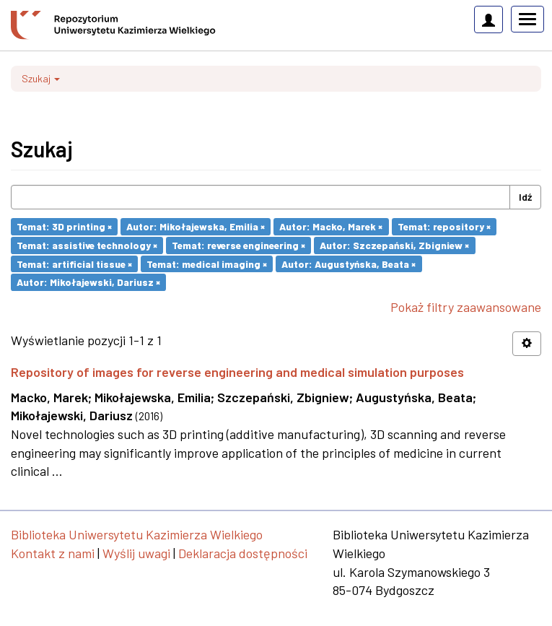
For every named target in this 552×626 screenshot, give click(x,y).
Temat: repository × (444, 226)
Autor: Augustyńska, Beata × (348, 263)
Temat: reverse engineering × (238, 245)
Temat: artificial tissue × (74, 263)
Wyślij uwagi (136, 553)
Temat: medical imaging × (206, 263)
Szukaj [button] (41, 78)
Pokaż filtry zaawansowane (465, 307)
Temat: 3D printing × (64, 226)
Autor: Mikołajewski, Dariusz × (88, 282)
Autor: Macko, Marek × (330, 226)
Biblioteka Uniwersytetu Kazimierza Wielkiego (137, 534)
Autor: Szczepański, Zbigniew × (394, 245)
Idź (525, 197)
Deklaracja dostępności (242, 553)
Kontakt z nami (53, 553)
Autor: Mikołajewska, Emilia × (195, 226)
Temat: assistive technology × (87, 245)
